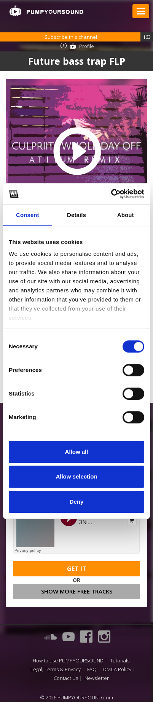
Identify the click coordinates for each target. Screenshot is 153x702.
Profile (86, 46)
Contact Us (66, 678)
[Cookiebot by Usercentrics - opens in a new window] (111, 194)
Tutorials (119, 660)
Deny (77, 501)
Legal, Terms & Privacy (55, 669)
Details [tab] (76, 215)
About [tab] (125, 215)
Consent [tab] (27, 215)
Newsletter (96, 678)
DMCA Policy (117, 669)
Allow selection (76, 476)
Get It (76, 569)
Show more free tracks (76, 591)
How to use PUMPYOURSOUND (68, 660)
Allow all (76, 451)
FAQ (92, 669)
